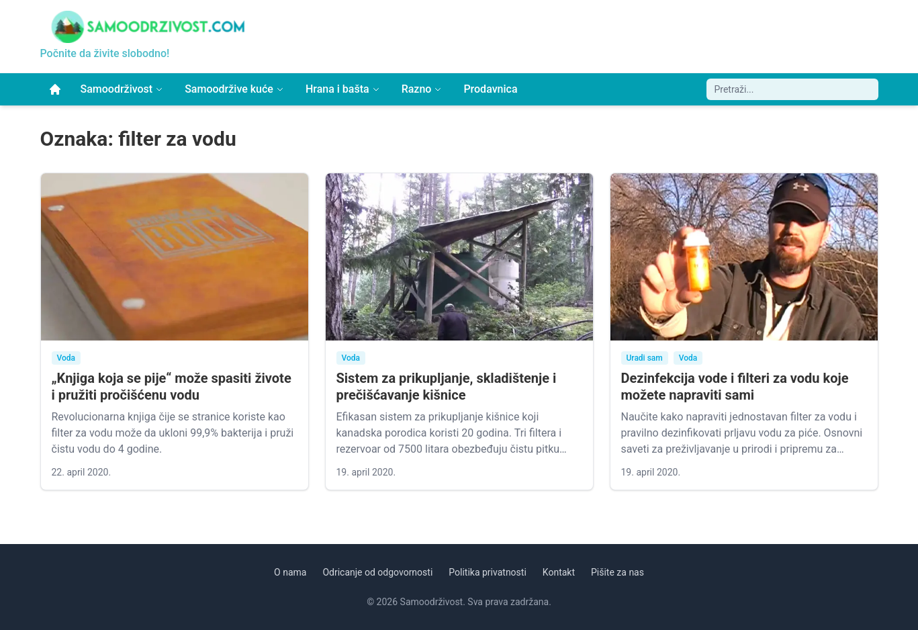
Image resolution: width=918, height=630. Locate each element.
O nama (290, 572)
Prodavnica (490, 89)
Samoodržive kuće (234, 89)
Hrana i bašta (343, 89)
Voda (66, 358)
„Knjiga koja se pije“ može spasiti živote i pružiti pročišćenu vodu (171, 386)
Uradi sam (645, 358)
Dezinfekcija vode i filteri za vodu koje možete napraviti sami (735, 386)
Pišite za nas (617, 572)
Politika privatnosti (487, 572)
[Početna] (55, 89)
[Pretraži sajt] (792, 89)
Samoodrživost (122, 89)
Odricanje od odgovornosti (377, 572)
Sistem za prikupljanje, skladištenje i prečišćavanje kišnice (446, 386)
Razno (422, 89)
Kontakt (559, 572)
